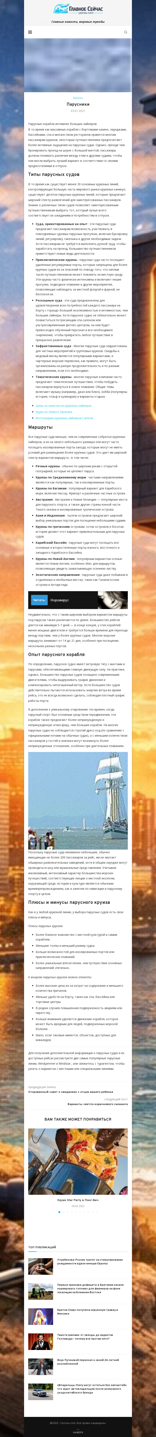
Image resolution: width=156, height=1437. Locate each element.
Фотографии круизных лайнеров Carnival (64, 418)
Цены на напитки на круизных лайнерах (63, 406)
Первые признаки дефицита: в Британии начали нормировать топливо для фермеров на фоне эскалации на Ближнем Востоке (90, 1288)
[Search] (126, 32)
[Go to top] (78, 1431)
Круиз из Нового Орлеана (54, 412)
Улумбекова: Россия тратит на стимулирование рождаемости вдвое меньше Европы (90, 1261)
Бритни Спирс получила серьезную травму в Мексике (87, 1311)
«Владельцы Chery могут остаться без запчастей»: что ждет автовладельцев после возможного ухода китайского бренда (92, 1388)
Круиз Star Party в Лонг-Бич (78, 1200)
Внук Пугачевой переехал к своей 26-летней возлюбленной (88, 1361)
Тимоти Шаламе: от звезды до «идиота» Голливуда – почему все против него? (85, 1336)
